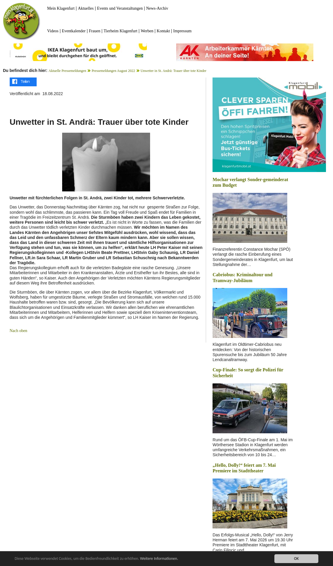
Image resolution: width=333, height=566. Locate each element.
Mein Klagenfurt (61, 8)
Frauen (94, 31)
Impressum (182, 31)
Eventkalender (74, 31)
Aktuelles (86, 8)
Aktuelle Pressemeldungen (67, 71)
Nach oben (18, 331)
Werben (147, 31)
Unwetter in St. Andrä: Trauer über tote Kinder (173, 71)
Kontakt (163, 31)
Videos (53, 31)
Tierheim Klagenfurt (120, 31)
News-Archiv (157, 8)
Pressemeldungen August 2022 (113, 71)
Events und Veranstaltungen (120, 8)
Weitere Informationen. (159, 558)
